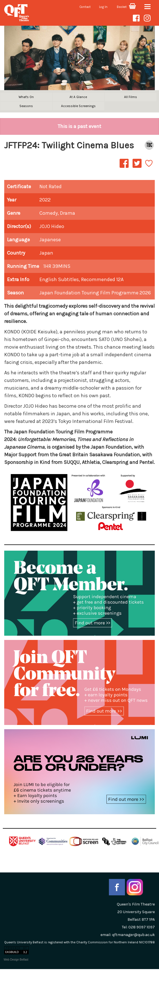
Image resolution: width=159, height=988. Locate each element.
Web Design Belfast (16, 959)
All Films (130, 97)
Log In (103, 7)
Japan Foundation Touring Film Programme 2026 (95, 293)
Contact (85, 7)
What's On (26, 97)
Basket (126, 7)
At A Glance (78, 97)
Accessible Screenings (78, 106)
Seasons (26, 106)
